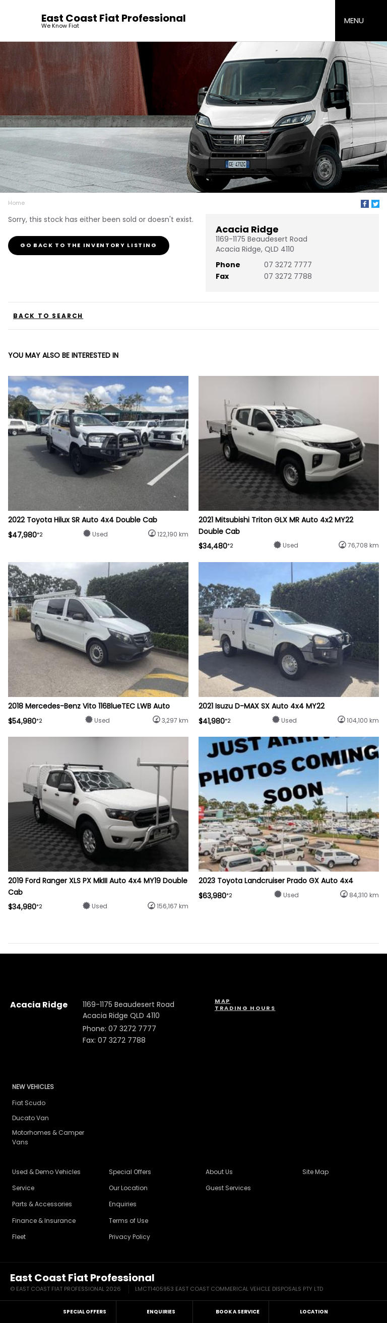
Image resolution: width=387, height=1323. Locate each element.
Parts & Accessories (42, 1204)
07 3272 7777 (288, 265)
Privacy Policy (129, 1236)
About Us (219, 1172)
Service (23, 1188)
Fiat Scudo (28, 1103)
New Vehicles (33, 1086)
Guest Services (228, 1188)
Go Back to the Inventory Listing (88, 245)
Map (222, 1001)
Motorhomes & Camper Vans (48, 1137)
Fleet (19, 1236)
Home (16, 203)
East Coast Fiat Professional (113, 21)
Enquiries (123, 1204)
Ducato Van (30, 1118)
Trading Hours (245, 1008)
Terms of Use (128, 1220)
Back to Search (48, 316)
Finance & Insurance (44, 1220)
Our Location (128, 1188)
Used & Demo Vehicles (46, 1172)
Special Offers (130, 1172)
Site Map (315, 1172)
